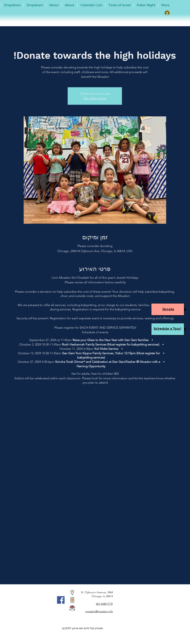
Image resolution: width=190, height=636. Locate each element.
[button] (35, 5)
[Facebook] (61, 600)
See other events (94, 98)
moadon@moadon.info (99, 611)
